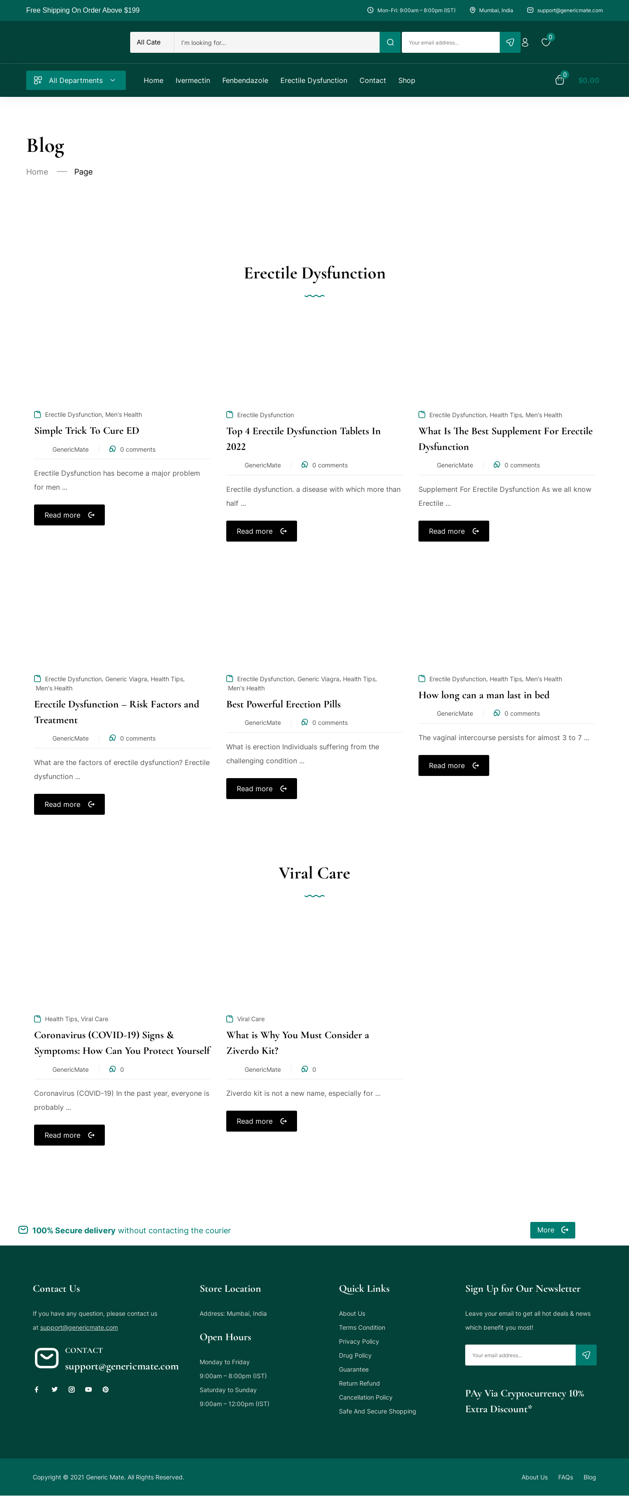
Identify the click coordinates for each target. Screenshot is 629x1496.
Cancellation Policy (366, 1397)
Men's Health (123, 414)
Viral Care (94, 1018)
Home (37, 171)
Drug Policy (355, 1355)
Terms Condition (362, 1327)
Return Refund (359, 1383)
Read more (62, 515)
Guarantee (354, 1369)
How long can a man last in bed (484, 695)
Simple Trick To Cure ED (86, 430)
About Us (352, 1313)
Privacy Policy (359, 1341)
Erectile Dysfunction (73, 414)
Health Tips (506, 415)
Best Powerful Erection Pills (283, 704)
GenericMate (70, 449)
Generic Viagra (126, 679)
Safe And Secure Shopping (377, 1411)
